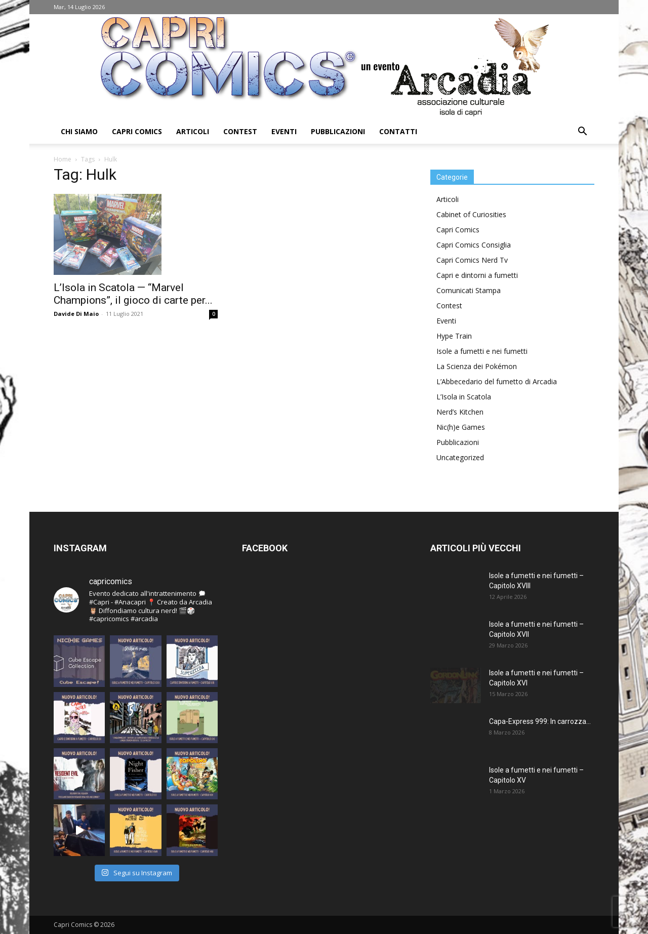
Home (62, 159)
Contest (240, 131)
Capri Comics (137, 131)
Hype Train (454, 336)
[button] (582, 132)
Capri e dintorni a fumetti (477, 275)
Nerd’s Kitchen (459, 412)
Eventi (284, 131)
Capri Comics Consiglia (473, 245)
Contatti (398, 131)
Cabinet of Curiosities (471, 214)
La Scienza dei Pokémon (476, 366)
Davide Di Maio (76, 313)
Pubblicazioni (338, 131)
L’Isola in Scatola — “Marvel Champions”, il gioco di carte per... (133, 293)
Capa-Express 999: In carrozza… (540, 721)
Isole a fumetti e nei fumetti (482, 351)
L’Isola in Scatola (463, 396)
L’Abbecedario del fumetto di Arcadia (496, 381)
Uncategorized (460, 457)
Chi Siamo (79, 131)
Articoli (192, 131)
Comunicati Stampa (468, 290)
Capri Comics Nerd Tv (472, 260)
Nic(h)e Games (460, 427)
